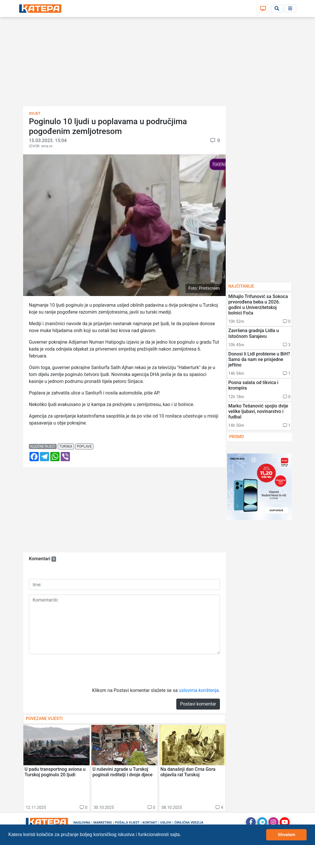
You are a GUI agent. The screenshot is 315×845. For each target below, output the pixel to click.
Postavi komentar (198, 704)
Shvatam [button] (286, 834)
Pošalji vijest (127, 822)
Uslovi (165, 822)
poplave (84, 446)
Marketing (102, 822)
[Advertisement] (157, 63)
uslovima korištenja (199, 690)
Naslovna (81, 822)
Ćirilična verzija (188, 822)
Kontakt (149, 822)
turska (65, 446)
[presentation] (73, 670)
